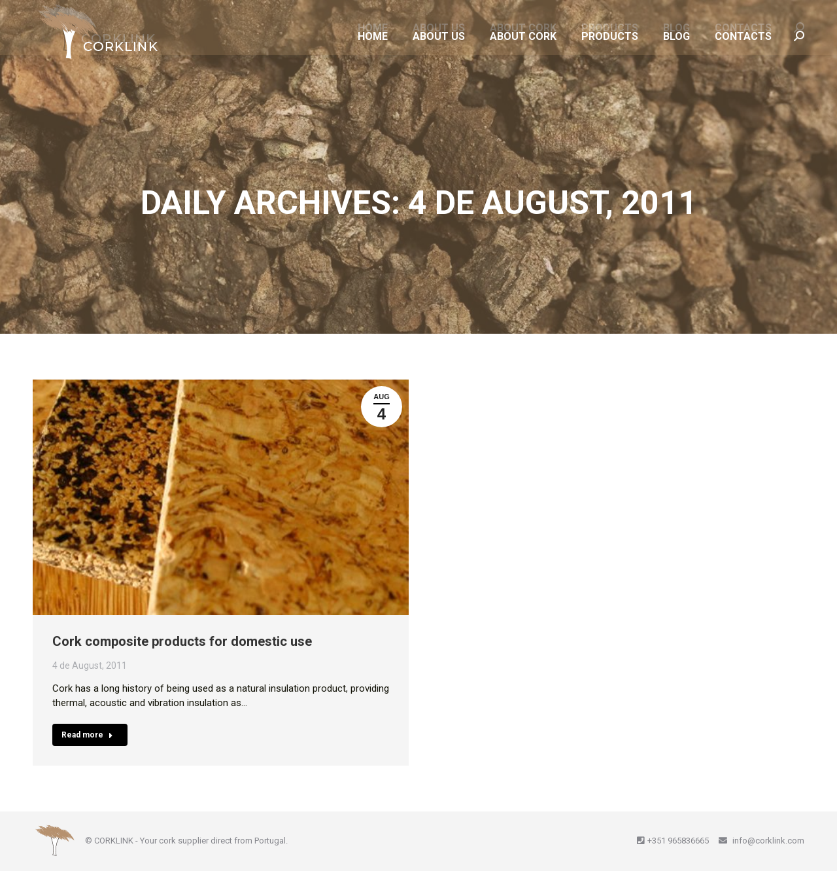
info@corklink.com (767, 840)
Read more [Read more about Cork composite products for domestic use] (87, 734)
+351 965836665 (678, 840)
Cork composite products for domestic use (182, 641)
